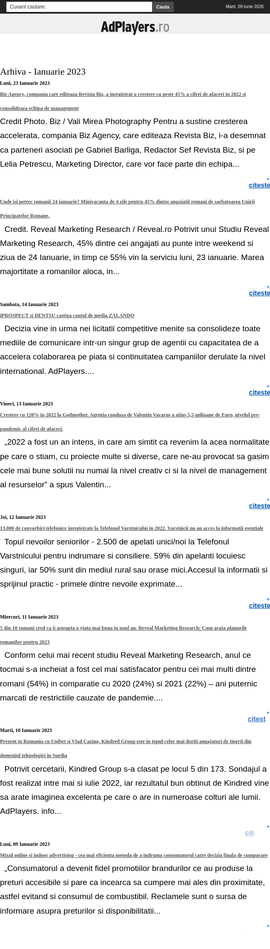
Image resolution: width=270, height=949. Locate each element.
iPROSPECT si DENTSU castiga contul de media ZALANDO (67, 315)
